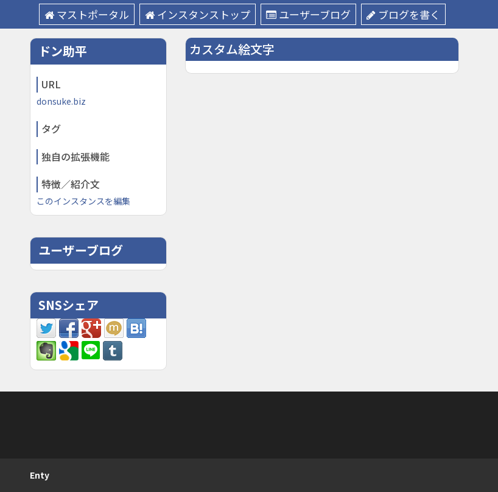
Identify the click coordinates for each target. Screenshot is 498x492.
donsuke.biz (61, 101)
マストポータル (86, 14)
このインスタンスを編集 (83, 201)
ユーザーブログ (308, 14)
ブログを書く (403, 14)
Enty (39, 475)
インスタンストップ (197, 14)
